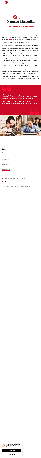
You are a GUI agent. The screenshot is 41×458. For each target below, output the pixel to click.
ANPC (3, 152)
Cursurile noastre (5, 161)
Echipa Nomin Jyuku (6, 159)
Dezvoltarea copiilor (6, 169)
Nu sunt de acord (11, 454)
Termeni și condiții (6, 186)
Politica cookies (18, 186)
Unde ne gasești (5, 171)
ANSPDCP (4, 154)
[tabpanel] (10, 125)
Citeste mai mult (16, 446)
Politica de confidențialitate (27, 186)
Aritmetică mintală (6, 164)
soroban (16, 67)
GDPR (12, 186)
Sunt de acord (11, 450)
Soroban (10, 39)
